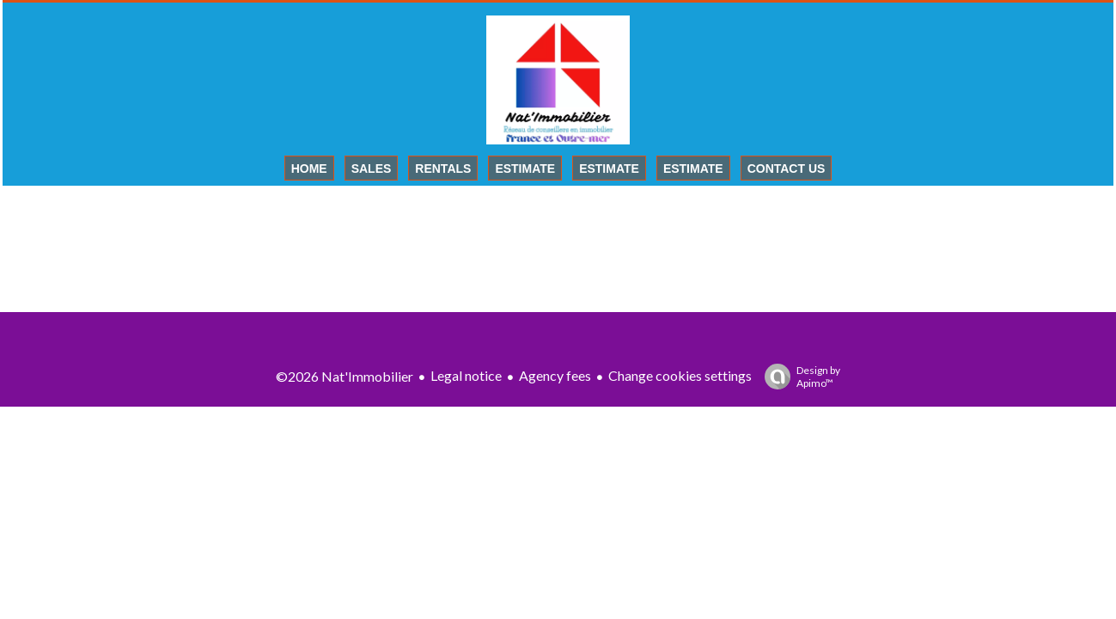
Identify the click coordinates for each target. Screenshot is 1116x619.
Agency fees (555, 375)
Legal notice (466, 375)
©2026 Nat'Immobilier (344, 376)
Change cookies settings (680, 375)
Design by (798, 376)
